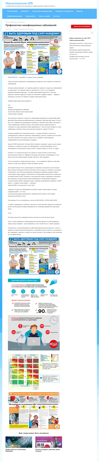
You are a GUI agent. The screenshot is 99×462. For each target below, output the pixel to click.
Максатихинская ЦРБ (19, 3)
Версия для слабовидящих (81, 26)
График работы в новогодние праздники (15, 450)
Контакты (56, 16)
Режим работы (31, 16)
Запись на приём (44, 16)
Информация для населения (26, 29)
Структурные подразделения (42, 11)
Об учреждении (12, 11)
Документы (25, 11)
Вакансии (79, 11)
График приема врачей (14, 16)
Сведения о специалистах (64, 11)
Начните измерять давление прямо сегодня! (47, 450)
